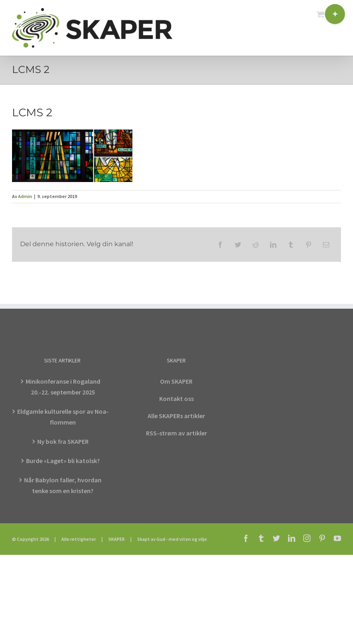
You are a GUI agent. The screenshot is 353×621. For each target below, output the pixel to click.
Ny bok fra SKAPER (63, 441)
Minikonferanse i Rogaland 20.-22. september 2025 (63, 386)
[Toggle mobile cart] (320, 14)
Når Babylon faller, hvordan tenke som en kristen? (62, 485)
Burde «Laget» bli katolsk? (63, 461)
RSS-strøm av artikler (176, 433)
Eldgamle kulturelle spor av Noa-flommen (63, 416)
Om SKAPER (176, 381)
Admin (25, 196)
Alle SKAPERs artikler (176, 416)
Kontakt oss (176, 398)
